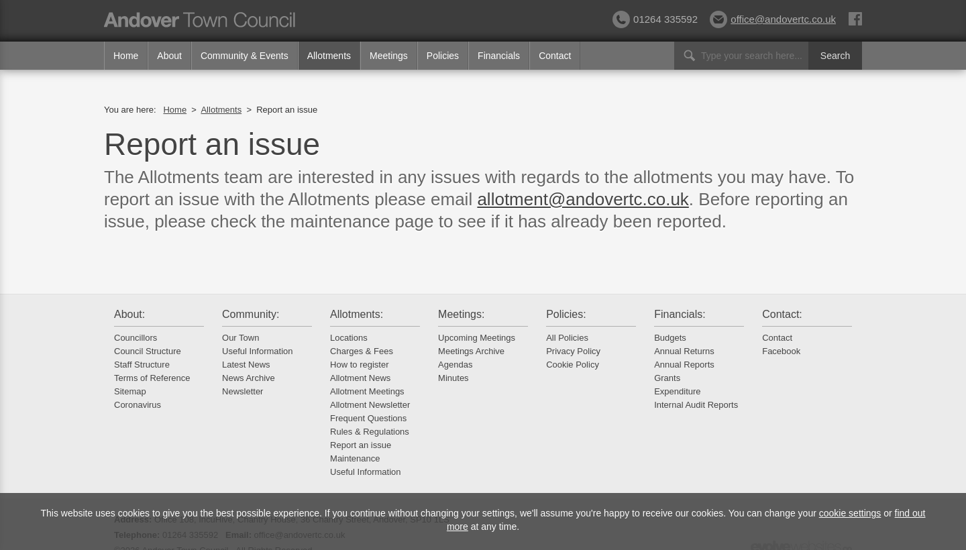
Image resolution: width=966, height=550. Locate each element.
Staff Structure (142, 365)
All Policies (567, 338)
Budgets (670, 338)
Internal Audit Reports (696, 405)
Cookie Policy (572, 365)
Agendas (455, 365)
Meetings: (461, 314)
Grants (667, 378)
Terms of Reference (152, 378)
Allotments (329, 55)
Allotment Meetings (367, 391)
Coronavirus (137, 405)
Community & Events (244, 55)
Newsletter (242, 391)
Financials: (679, 314)
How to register (359, 365)
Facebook (781, 351)
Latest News (246, 365)
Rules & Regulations (369, 432)
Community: (250, 314)
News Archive (248, 378)
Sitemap (130, 391)
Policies (443, 55)
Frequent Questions (368, 418)
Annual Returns (684, 351)
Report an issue (360, 445)
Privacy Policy (573, 351)
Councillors (135, 338)
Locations (349, 338)
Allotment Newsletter (370, 405)
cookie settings (850, 513)
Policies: (566, 314)
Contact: (782, 314)
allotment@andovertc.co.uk (582, 199)
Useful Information (257, 351)
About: (129, 314)
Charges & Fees (361, 351)
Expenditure (677, 391)
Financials (499, 55)
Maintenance (355, 458)
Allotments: (356, 314)
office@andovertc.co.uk (773, 19)
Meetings (389, 55)
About (169, 55)
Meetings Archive (471, 351)
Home (125, 55)
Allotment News (360, 378)
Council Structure (147, 351)
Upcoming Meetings (476, 338)
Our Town (240, 338)
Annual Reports (684, 365)
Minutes (453, 378)
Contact (555, 55)
